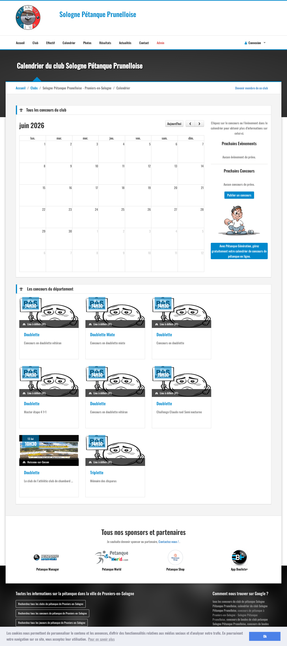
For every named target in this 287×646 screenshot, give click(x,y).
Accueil (20, 42)
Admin (160, 42)
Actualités (125, 42)
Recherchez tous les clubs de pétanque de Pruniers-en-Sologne (50, 535)
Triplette (222, 403)
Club (35, 42)
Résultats (105, 42)
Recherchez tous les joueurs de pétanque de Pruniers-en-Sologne (51, 554)
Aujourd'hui (174, 123)
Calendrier (69, 42)
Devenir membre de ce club (251, 88)
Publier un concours (239, 195)
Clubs (34, 87)
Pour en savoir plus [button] (101, 639)
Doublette (31, 334)
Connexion (253, 42)
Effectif (50, 42)
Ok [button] (265, 636)
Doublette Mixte (100, 334)
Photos (87, 42)
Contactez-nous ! (169, 472)
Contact (144, 42)
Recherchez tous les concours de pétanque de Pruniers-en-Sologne (52, 544)
